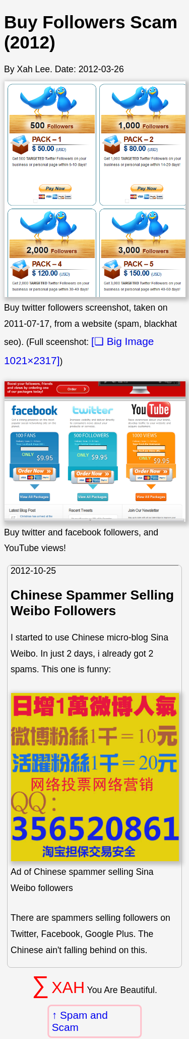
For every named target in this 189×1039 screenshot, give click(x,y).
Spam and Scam (80, 1021)
